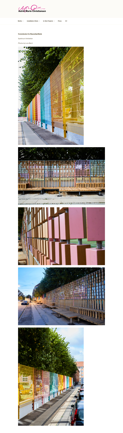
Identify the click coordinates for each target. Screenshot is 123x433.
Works (21, 21)
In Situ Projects (49, 21)
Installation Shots (33, 21)
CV (66, 21)
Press (60, 21)
